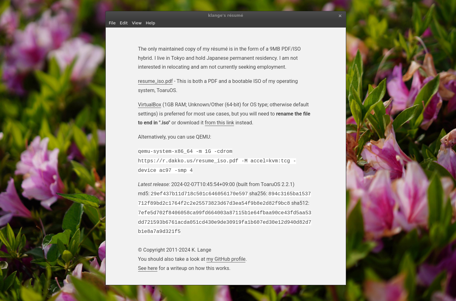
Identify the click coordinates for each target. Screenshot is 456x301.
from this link (219, 123)
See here (148, 268)
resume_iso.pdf (155, 81)
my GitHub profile (225, 259)
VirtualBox (149, 105)
